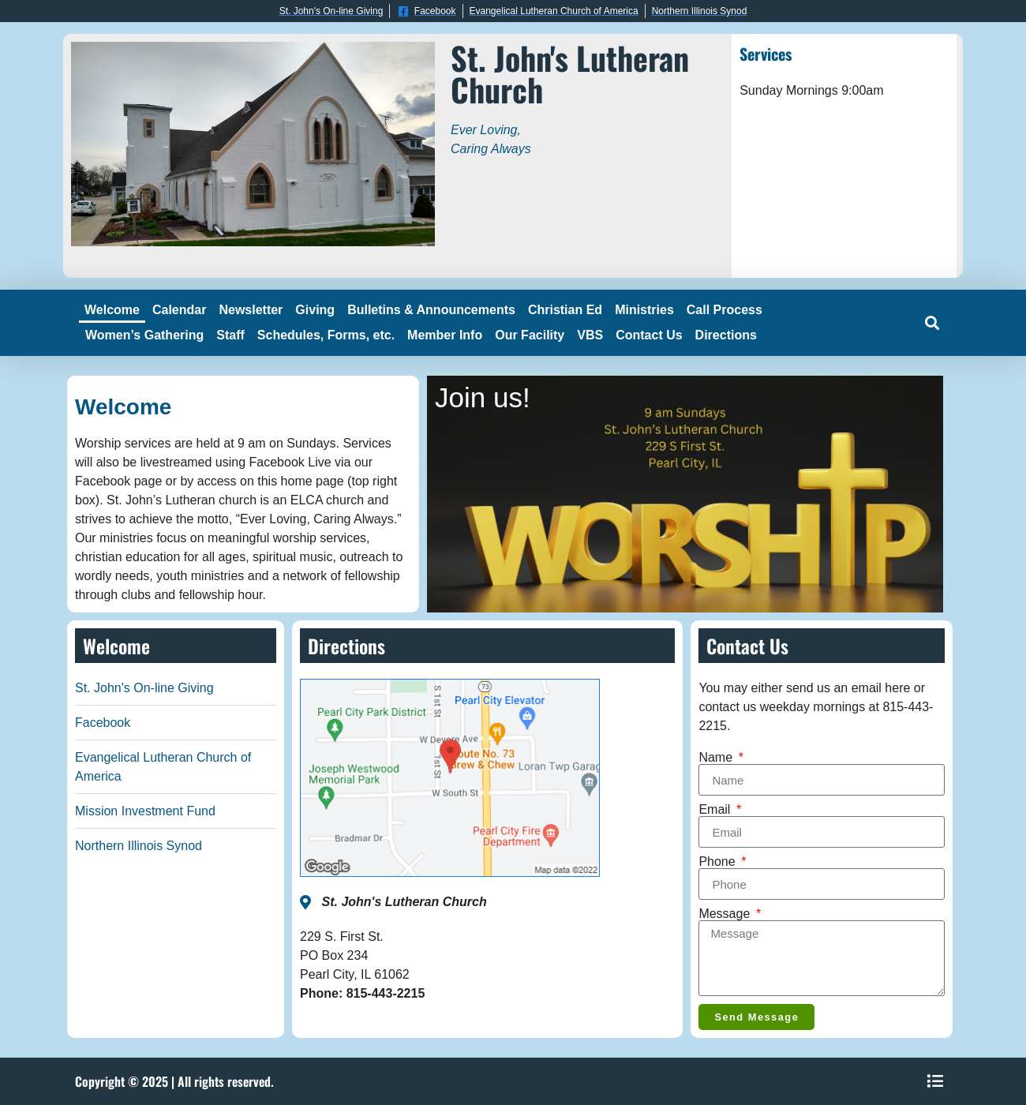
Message (725, 914)
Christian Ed (565, 310)
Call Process (724, 310)
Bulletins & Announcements (431, 310)
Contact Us (649, 335)
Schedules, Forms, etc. (326, 335)
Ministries (644, 310)
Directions (726, 335)
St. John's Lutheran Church (570, 73)
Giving (315, 310)
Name (717, 757)
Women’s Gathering (144, 335)
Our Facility (529, 335)
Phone (718, 862)
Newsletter (251, 310)
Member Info (444, 335)
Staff (230, 335)
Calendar (179, 310)
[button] (932, 323)
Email (715, 809)
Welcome (112, 310)
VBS (590, 335)
